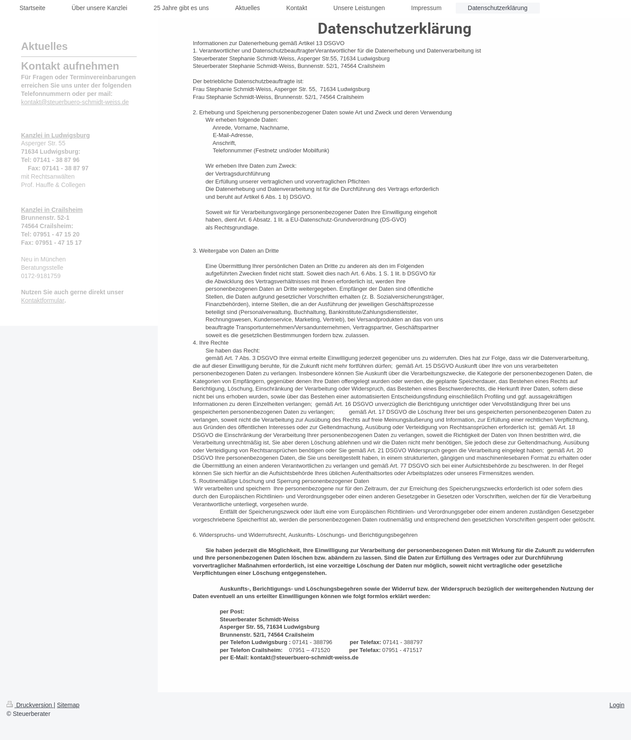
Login (617, 704)
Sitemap (68, 704)
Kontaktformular (42, 300)
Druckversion (30, 704)
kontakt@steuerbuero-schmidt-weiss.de (75, 102)
